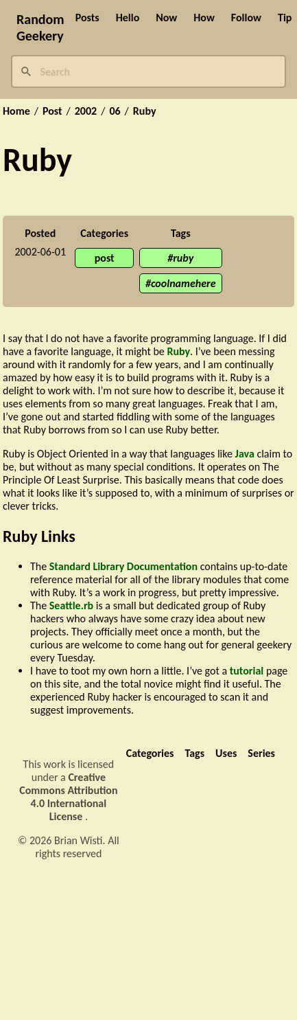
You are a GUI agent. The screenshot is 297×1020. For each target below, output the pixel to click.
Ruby (144, 111)
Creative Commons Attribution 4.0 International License (68, 797)
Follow (246, 17)
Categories (150, 753)
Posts (87, 17)
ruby (183, 257)
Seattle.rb (71, 605)
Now (166, 17)
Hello (128, 17)
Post (52, 111)
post (105, 257)
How (204, 17)
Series (261, 753)
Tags (194, 753)
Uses (226, 753)
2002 (86, 111)
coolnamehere (183, 283)
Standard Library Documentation (123, 566)
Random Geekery (40, 27)
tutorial (247, 670)
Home (16, 111)
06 (114, 111)
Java (244, 453)
